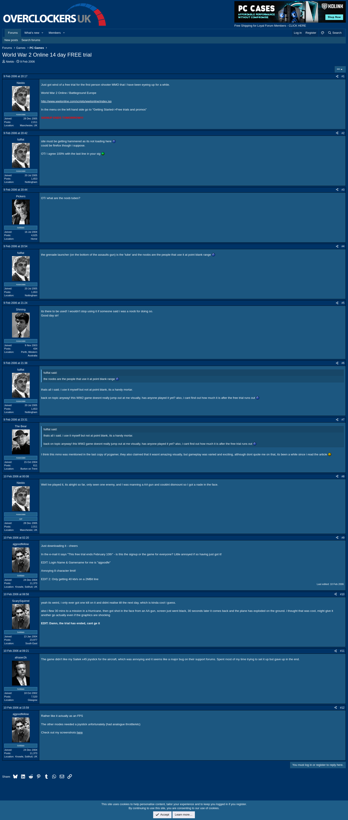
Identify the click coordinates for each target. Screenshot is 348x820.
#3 (343, 189)
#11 (342, 650)
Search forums (31, 40)
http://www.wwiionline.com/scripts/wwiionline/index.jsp (76, 101)
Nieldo (10, 61)
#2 (343, 133)
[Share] (337, 76)
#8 (343, 476)
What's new (31, 32)
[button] (42, 33)
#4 (343, 246)
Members (55, 32)
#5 (343, 302)
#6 (343, 363)
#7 (343, 419)
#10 (342, 594)
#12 (342, 707)
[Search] (334, 33)
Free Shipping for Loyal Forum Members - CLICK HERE (270, 25)
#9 (343, 537)
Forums (13, 32)
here (80, 732)
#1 (343, 76)
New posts (11, 40)
